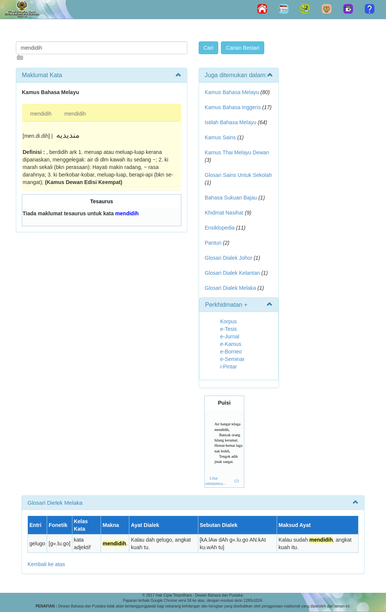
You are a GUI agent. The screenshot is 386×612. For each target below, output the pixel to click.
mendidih (41, 114)
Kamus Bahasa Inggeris (233, 107)
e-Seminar (232, 359)
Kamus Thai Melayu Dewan (237, 152)
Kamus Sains (220, 137)
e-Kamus (230, 344)
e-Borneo (231, 352)
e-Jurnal (229, 336)
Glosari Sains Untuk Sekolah (238, 175)
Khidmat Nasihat (224, 213)
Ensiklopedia (219, 228)
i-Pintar (228, 367)
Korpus (228, 321)
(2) (236, 481)
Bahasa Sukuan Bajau (231, 198)
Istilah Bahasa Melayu (230, 122)
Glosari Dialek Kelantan (232, 273)
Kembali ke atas (46, 564)
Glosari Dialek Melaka (230, 288)
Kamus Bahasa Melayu (232, 92)
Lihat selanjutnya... (215, 481)
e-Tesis (228, 329)
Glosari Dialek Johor (228, 258)
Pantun (213, 243)
